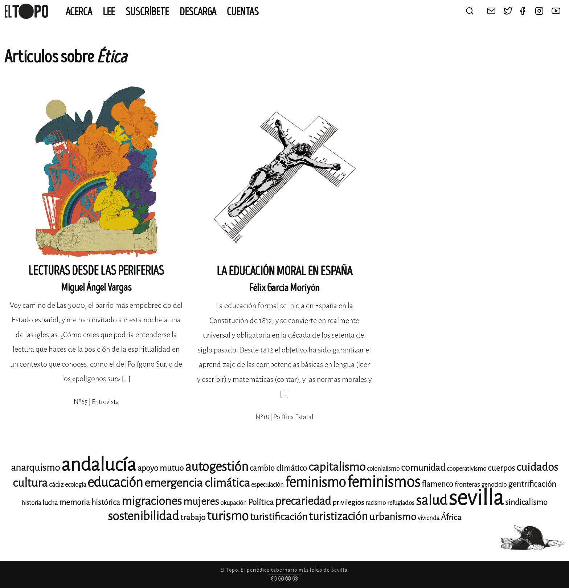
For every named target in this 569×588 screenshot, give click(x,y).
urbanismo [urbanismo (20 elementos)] (392, 516)
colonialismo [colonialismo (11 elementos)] (383, 469)
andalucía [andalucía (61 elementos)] (98, 465)
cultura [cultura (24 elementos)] (30, 483)
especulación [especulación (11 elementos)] (267, 485)
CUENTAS (243, 12)
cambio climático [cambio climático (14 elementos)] (278, 468)
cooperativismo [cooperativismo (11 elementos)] (466, 469)
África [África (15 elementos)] (451, 517)
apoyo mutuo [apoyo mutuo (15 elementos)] (161, 468)
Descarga (198, 12)
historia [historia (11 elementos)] (31, 503)
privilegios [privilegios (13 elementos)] (348, 502)
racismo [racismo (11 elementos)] (375, 503)
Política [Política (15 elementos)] (261, 502)
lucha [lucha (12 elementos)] (50, 502)
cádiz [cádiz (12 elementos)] (56, 484)
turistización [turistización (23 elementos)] (338, 516)
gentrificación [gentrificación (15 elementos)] (532, 484)
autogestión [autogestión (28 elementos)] (216, 466)
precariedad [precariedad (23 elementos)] (303, 501)
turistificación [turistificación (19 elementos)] (278, 516)
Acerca (79, 12)
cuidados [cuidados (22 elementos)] (537, 467)
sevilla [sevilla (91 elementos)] (476, 498)
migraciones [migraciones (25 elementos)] (152, 501)
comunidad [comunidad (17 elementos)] (423, 468)
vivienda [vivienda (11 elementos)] (428, 518)
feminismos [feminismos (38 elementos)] (383, 481)
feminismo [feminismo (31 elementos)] (315, 482)
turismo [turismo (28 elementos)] (228, 516)
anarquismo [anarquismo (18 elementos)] (35, 467)
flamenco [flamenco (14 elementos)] (437, 484)
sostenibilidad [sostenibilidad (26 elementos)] (143, 516)
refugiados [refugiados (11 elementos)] (400, 503)
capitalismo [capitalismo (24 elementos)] (336, 467)
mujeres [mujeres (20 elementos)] (201, 501)
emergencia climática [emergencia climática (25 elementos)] (197, 483)
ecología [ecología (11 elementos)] (75, 485)
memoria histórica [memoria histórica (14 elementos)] (89, 502)
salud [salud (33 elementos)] (431, 500)
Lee (109, 12)
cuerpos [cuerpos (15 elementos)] (501, 468)
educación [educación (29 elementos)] (115, 482)
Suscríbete (147, 12)
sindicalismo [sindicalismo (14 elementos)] (526, 502)
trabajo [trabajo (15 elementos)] (192, 517)
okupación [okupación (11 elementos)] (233, 503)
